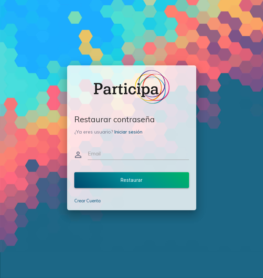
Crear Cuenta (87, 200)
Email (94, 153)
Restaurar (132, 180)
